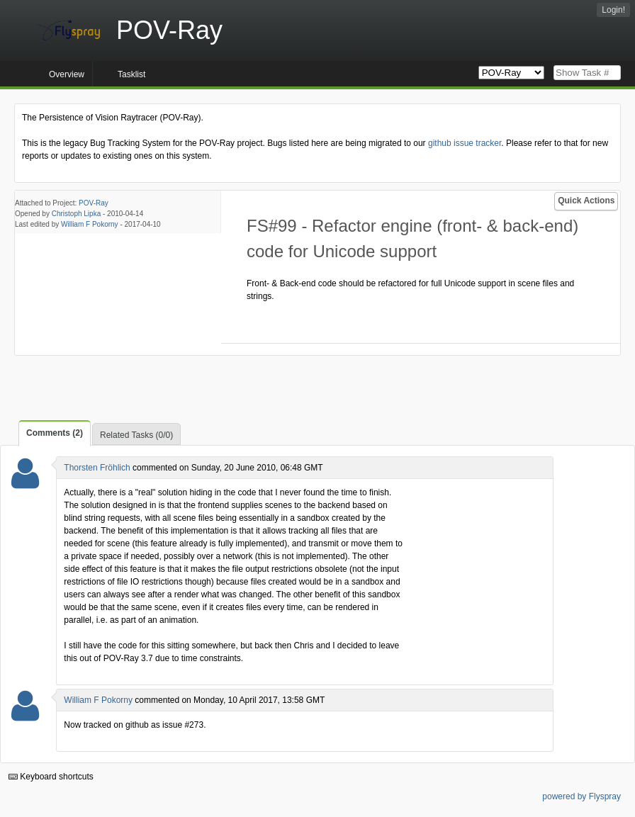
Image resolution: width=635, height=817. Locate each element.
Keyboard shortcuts (51, 777)
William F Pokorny (89, 224)
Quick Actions (586, 200)
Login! (613, 10)
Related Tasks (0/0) (136, 435)
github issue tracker (464, 143)
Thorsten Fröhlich (97, 468)
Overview (66, 74)
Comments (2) (54, 433)
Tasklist (131, 74)
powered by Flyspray (581, 796)
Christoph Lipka (76, 214)
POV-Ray (93, 203)
